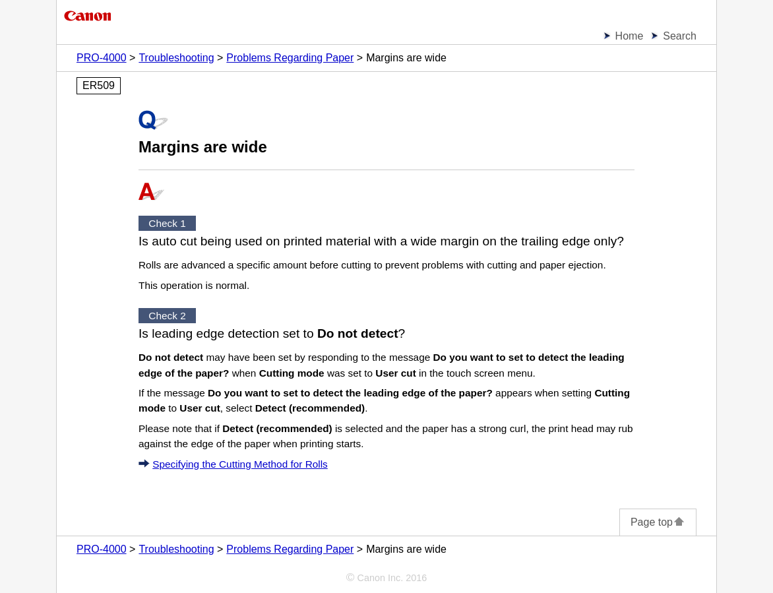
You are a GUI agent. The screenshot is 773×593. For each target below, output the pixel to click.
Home (629, 36)
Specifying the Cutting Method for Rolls (240, 464)
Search (679, 36)
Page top (658, 522)
